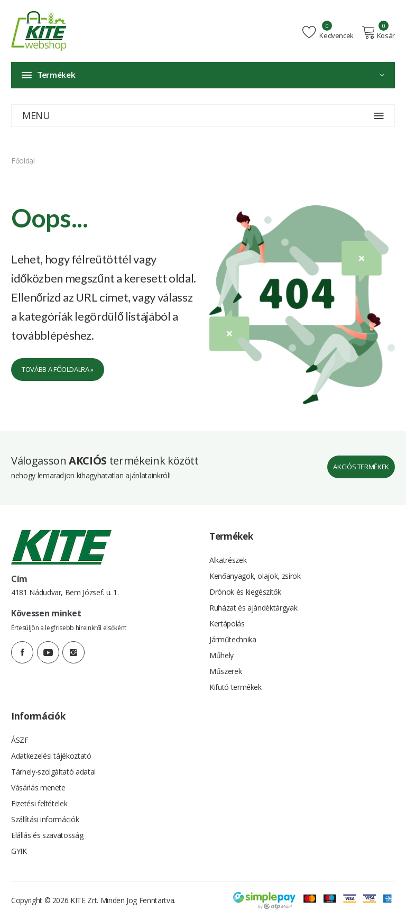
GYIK (19, 851)
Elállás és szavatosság (47, 835)
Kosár (378, 32)
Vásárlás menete (38, 787)
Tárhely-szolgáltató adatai (53, 772)
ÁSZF (20, 740)
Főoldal (23, 161)
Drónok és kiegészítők (245, 592)
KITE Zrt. (84, 900)
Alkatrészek (227, 560)
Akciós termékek (361, 466)
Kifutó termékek (235, 687)
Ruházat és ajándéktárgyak (253, 608)
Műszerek (225, 671)
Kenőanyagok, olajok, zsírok (255, 576)
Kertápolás (227, 623)
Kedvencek (328, 32)
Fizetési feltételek (39, 803)
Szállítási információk (45, 819)
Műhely (221, 655)
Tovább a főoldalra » (58, 369)
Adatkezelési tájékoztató (51, 756)
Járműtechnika (232, 639)
